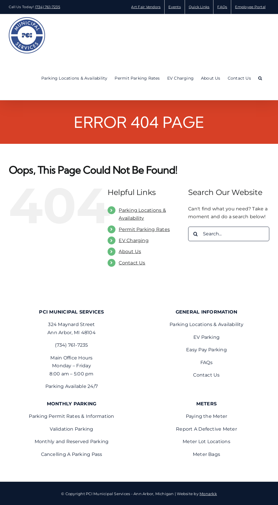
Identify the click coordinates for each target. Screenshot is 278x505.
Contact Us (132, 263)
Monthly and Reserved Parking (72, 441)
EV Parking (206, 337)
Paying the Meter (206, 416)
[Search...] (228, 234)
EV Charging (134, 240)
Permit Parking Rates (144, 229)
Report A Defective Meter (206, 429)
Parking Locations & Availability (206, 324)
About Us (130, 251)
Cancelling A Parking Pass (71, 454)
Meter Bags (206, 454)
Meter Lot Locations (206, 441)
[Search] (195, 234)
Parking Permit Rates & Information (71, 416)
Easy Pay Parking (206, 349)
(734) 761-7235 (47, 7)
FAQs (206, 362)
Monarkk (208, 493)
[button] (260, 78)
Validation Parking (71, 429)
